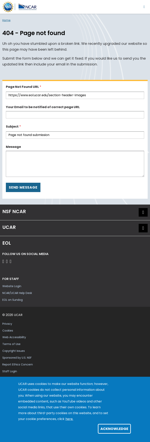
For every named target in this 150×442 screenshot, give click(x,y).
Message (13, 147)
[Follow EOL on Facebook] (3, 261)
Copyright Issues (13, 351)
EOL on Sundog (12, 300)
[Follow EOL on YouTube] (7, 261)
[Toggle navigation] (144, 6)
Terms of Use (11, 344)
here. (69, 419)
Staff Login (9, 371)
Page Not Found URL (22, 87)
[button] (143, 212)
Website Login (11, 286)
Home (6, 20)
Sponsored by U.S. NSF (17, 358)
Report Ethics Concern (17, 364)
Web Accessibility (14, 337)
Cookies (7, 331)
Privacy (7, 324)
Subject (12, 126)
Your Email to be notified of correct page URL (43, 107)
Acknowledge (114, 428)
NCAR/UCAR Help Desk (17, 293)
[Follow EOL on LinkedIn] (11, 261)
